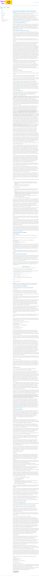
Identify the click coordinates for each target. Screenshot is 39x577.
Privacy (2, 11)
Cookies (2, 16)
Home (1, 7)
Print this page (16, 571)
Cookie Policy (25, 20)
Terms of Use (3, 13)
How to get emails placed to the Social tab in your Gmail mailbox (5, 21)
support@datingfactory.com (19, 244)
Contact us (27, 504)
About (2, 10)
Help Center (3, 15)
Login (38, 2)
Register (8, 7)
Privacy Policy (20, 20)
